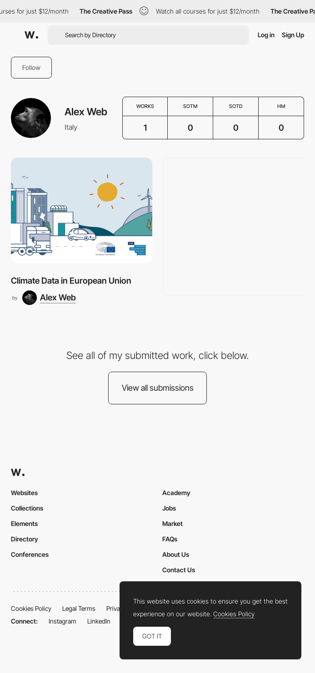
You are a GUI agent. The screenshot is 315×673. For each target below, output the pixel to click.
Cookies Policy (31, 608)
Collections (27, 508)
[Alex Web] (49, 297)
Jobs (169, 508)
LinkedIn (98, 621)
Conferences (30, 554)
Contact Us (178, 570)
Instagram (62, 621)
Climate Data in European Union (71, 280)
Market (172, 523)
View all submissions (158, 388)
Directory (24, 539)
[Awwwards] (31, 35)
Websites (24, 492)
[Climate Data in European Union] (81, 210)
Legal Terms (78, 608)
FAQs (169, 539)
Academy (176, 492)
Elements (24, 523)
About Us (175, 554)
